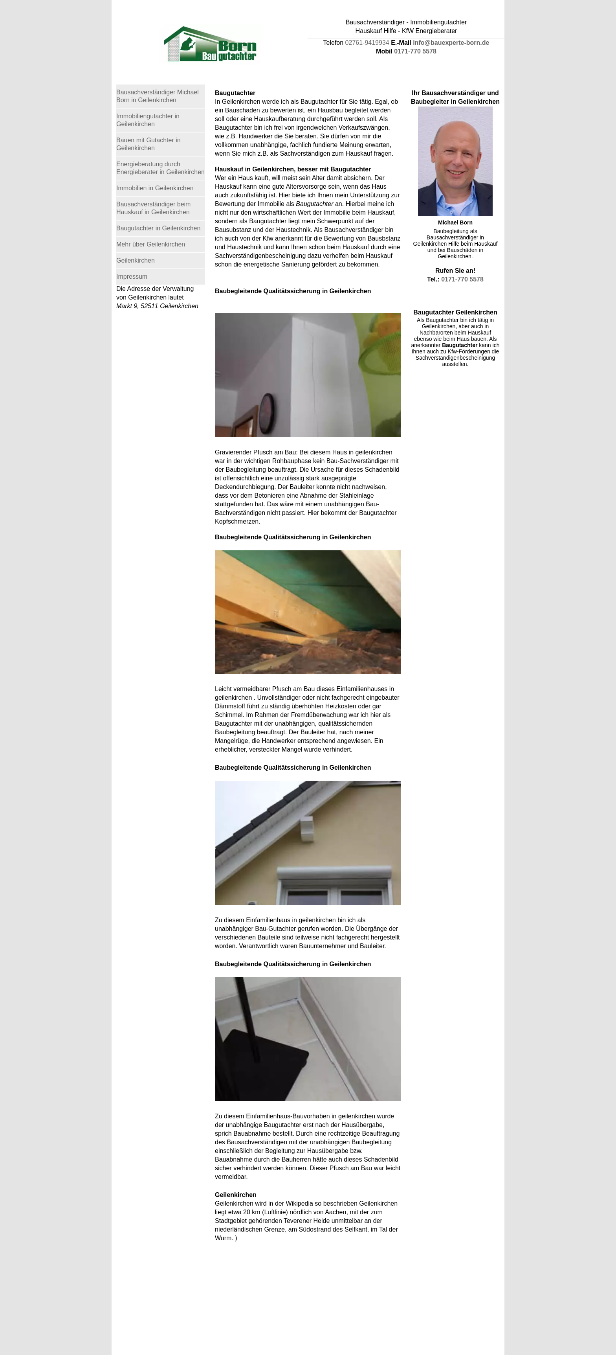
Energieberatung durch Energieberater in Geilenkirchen (160, 168)
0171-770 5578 (415, 51)
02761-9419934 (367, 42)
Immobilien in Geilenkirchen (155, 188)
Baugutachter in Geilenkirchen (158, 228)
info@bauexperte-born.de (451, 42)
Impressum (131, 276)
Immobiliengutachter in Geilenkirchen (148, 120)
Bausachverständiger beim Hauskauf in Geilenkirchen (153, 208)
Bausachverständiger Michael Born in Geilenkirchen (157, 96)
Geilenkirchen (135, 260)
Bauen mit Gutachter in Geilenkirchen (148, 144)
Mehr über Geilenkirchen (150, 244)
